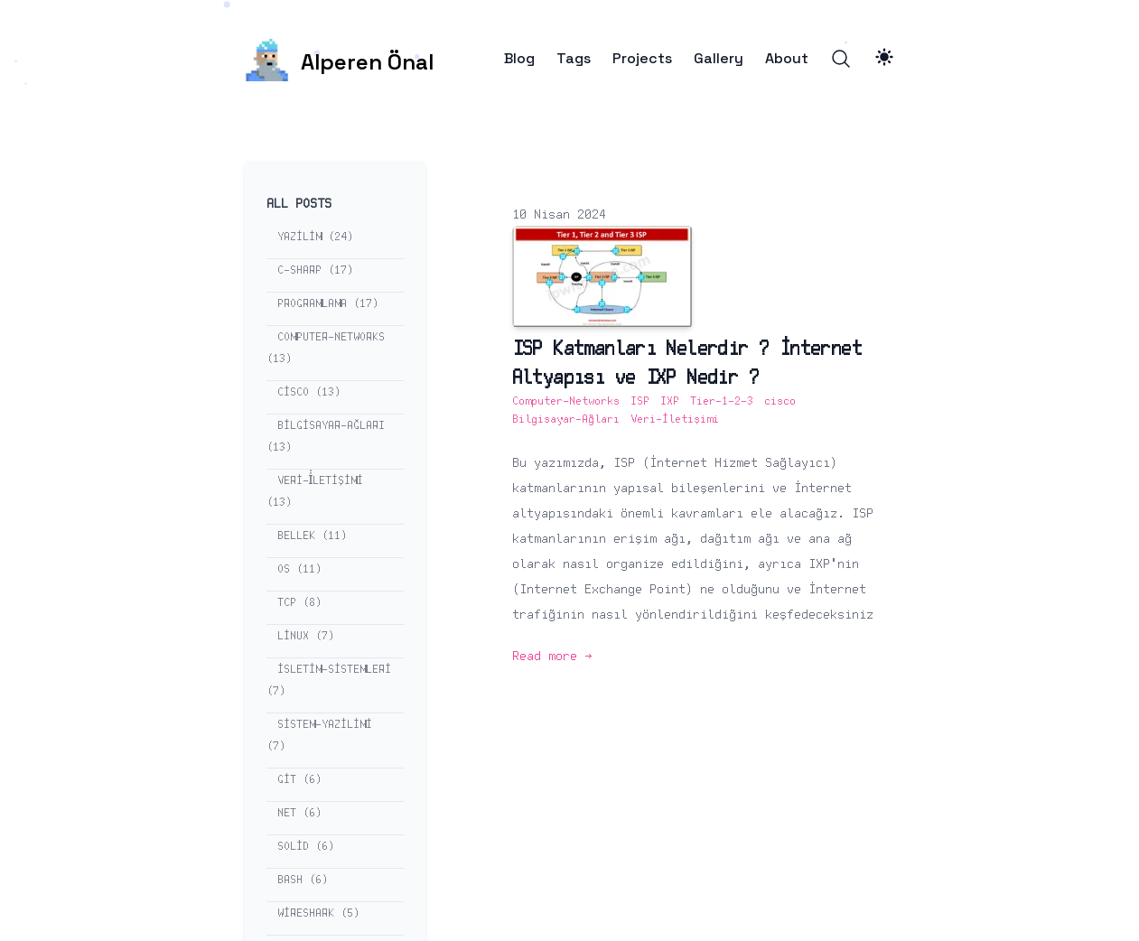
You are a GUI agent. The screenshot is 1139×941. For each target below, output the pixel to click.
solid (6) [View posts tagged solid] (305, 846)
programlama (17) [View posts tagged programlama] (327, 304)
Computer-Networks (566, 401)
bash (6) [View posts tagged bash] (302, 880)
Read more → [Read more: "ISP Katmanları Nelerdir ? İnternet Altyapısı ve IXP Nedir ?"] (552, 656)
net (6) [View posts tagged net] (299, 813)
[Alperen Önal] (339, 58)
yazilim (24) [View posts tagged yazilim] (315, 237)
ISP (639, 401)
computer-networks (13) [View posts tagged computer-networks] (325, 348)
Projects (642, 59)
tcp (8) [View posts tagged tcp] (299, 603)
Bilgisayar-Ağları (566, 419)
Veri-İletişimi (674, 419)
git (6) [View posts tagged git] (299, 780)
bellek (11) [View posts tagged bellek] (312, 536)
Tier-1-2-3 (721, 401)
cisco (780, 401)
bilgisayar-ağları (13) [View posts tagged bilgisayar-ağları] (325, 436)
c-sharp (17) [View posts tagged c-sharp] (315, 270)
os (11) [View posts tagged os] (299, 569)
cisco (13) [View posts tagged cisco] (309, 392)
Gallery (718, 59)
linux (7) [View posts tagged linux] (305, 636)
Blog (519, 59)
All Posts (298, 204)
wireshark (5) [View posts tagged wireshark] (318, 913)
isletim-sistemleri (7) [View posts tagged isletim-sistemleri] (328, 680)
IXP (669, 401)
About (786, 59)
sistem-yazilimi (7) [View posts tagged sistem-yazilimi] (319, 735)
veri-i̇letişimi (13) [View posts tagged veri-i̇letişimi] (315, 491)
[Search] (841, 59)
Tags (573, 59)
